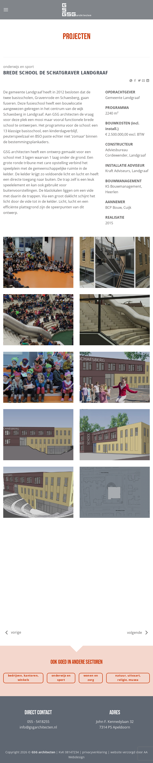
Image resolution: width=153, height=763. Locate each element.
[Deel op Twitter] (139, 80)
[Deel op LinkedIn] (147, 80)
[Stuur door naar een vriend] (143, 80)
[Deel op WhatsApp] (130, 80)
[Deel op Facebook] (135, 80)
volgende (137, 632)
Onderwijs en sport (18, 66)
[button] (5, 9)
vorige (16, 632)
